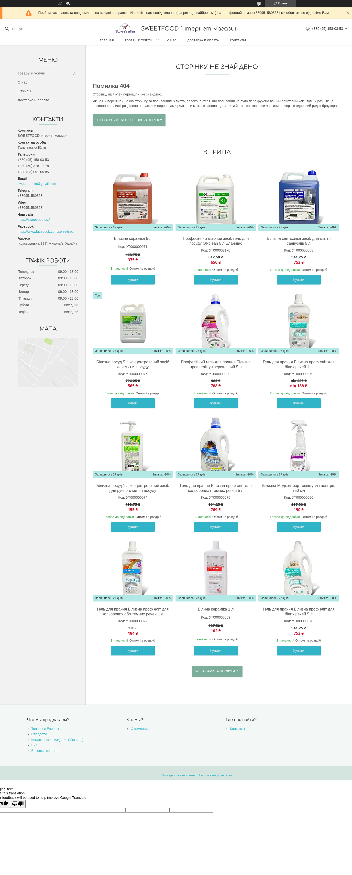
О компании (140, 729)
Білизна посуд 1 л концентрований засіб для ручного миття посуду (132, 488)
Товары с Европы (45, 729)
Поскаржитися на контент (179, 775)
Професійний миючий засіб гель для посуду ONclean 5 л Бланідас (216, 240)
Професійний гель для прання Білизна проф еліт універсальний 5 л (216, 364)
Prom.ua (198, 771)
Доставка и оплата (203, 40)
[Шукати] (6, 28)
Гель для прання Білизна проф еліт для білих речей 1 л (298, 364)
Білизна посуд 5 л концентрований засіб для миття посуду (132, 364)
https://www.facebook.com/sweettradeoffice (48, 231)
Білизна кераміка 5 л (133, 238)
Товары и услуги (139, 40)
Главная (107, 40)
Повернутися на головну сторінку (131, 120)
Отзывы (24, 91)
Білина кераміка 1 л (215, 609)
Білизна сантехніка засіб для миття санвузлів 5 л (299, 240)
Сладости (39, 734)
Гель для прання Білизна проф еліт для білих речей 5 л (298, 611)
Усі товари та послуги (215, 671)
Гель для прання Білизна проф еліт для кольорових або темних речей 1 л (133, 611)
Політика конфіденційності (217, 775)
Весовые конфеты (45, 751)
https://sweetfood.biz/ (34, 219)
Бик (34, 745)
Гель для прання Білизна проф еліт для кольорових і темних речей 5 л (216, 488)
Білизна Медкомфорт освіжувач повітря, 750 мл (298, 488)
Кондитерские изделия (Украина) (57, 740)
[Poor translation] (18, 804)
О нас (171, 40)
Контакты (238, 40)
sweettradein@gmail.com (37, 184)
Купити (132, 280)
